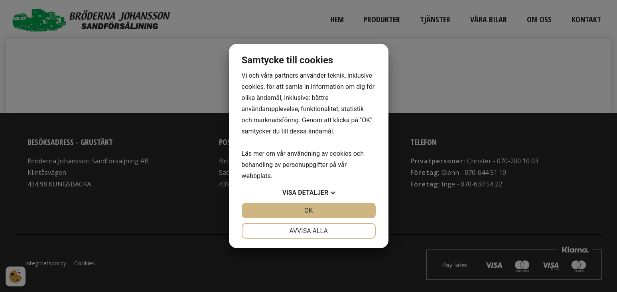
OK (308, 210)
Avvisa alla (308, 231)
